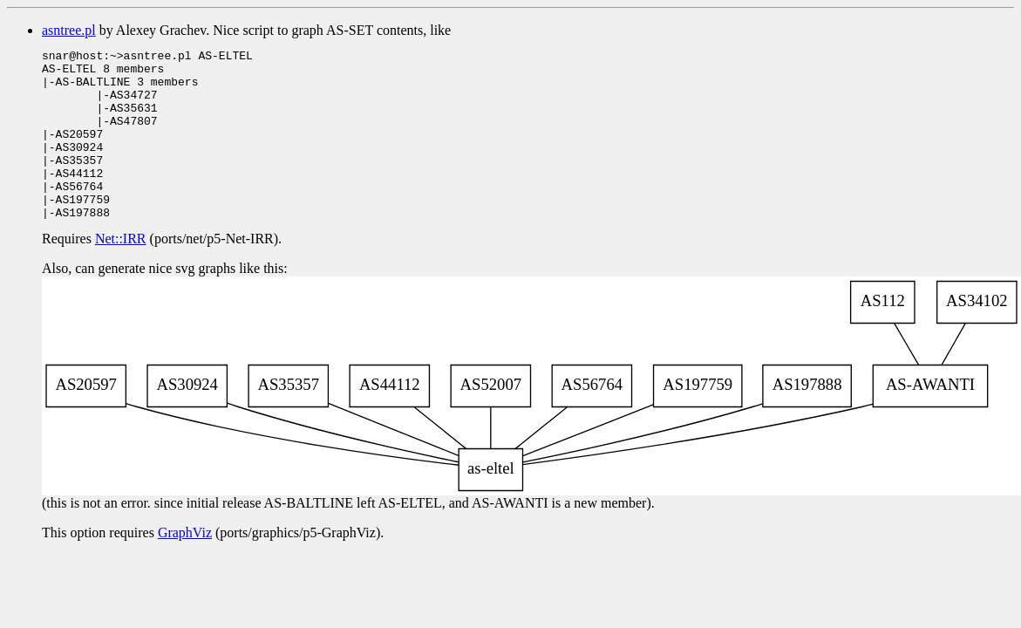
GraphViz (185, 566)
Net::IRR (120, 272)
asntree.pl (69, 30)
